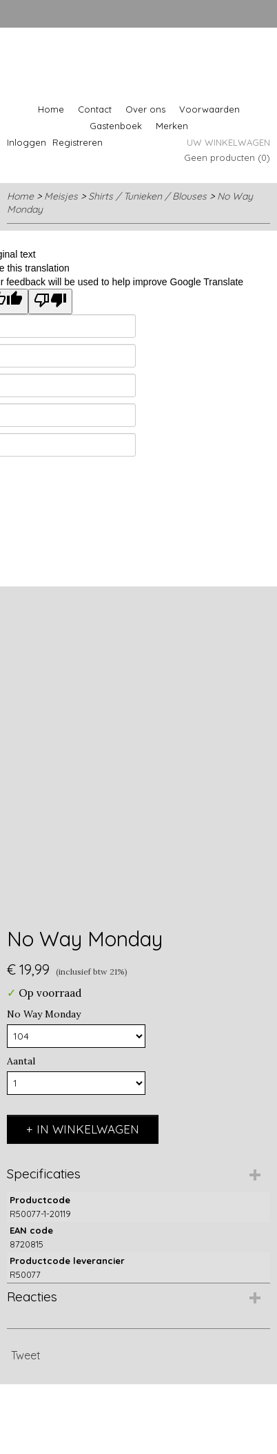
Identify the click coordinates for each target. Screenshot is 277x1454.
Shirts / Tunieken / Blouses (147, 196)
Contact (95, 109)
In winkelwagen (88, 1129)
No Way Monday (44, 1014)
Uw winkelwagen (228, 142)
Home (51, 109)
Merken (172, 125)
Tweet (26, 1355)
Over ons (145, 109)
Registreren (77, 142)
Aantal (21, 1061)
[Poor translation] (50, 301)
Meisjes (61, 196)
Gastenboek (116, 125)
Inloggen (26, 142)
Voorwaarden (209, 109)
